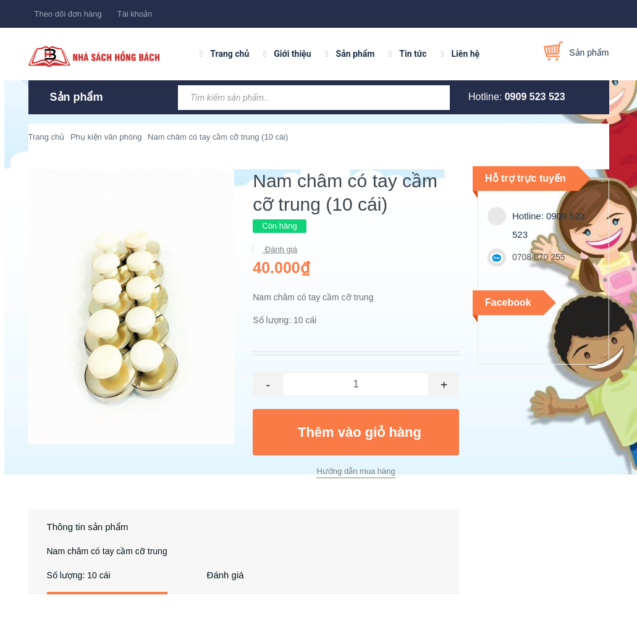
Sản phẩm (355, 54)
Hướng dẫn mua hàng (355, 471)
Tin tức (412, 54)
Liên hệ (466, 54)
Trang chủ (229, 54)
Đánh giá (280, 249)
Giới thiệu (292, 54)
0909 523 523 (535, 96)
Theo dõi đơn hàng (68, 14)
